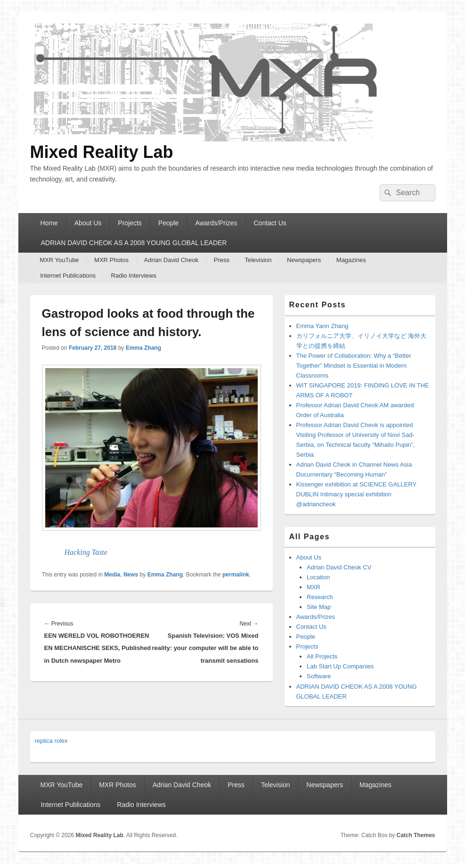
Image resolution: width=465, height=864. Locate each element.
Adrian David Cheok (171, 259)
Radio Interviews (133, 275)
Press (221, 259)
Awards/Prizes (216, 223)
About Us (88, 223)
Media (112, 574)
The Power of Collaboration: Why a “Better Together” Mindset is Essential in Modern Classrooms (353, 365)
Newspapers (304, 259)
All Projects (322, 656)
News (130, 574)
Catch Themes (415, 835)
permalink (235, 574)
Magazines (351, 259)
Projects (130, 223)
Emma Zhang (143, 348)
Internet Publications (68, 275)
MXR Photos (111, 259)
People (168, 223)
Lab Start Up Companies (340, 666)
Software (319, 676)
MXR (313, 587)
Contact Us (270, 223)
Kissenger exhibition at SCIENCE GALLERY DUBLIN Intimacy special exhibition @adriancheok (356, 494)
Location (318, 577)
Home (48, 223)
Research (320, 597)
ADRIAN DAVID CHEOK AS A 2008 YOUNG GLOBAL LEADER (134, 243)
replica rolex (51, 740)
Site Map (319, 606)
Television (258, 259)
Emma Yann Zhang (322, 325)
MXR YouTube (59, 259)
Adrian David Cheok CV (339, 567)
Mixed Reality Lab (101, 152)
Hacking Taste (86, 552)
